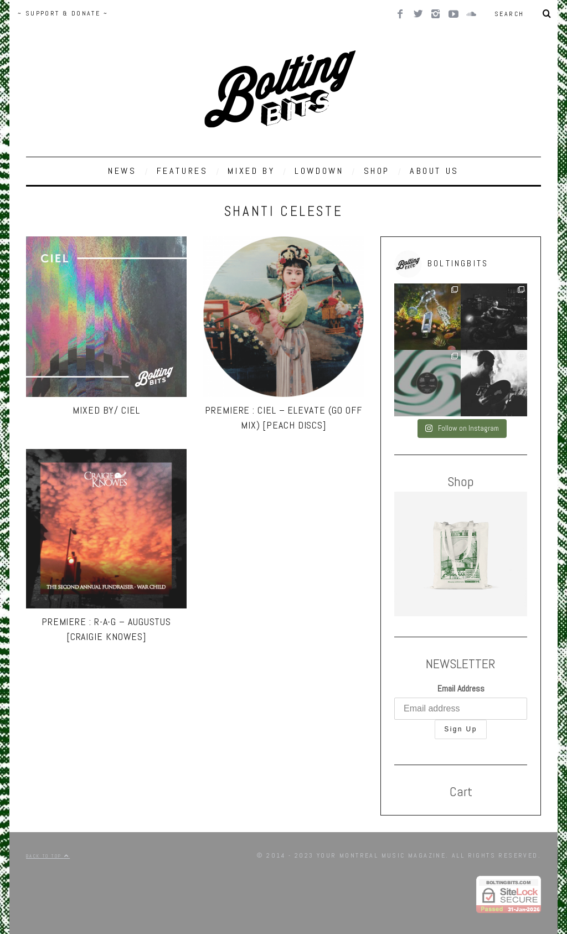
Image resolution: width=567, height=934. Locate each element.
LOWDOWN (319, 171)
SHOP (377, 171)
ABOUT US (434, 171)
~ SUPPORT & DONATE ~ (63, 13)
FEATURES (182, 171)
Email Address (460, 688)
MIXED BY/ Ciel (106, 410)
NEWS (122, 171)
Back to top (48, 856)
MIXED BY (251, 171)
